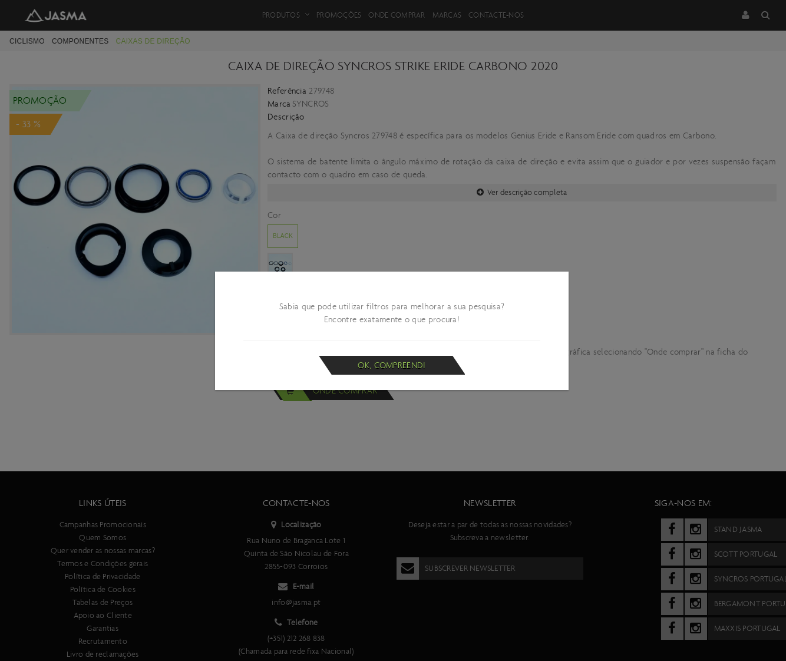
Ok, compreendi (391, 365)
